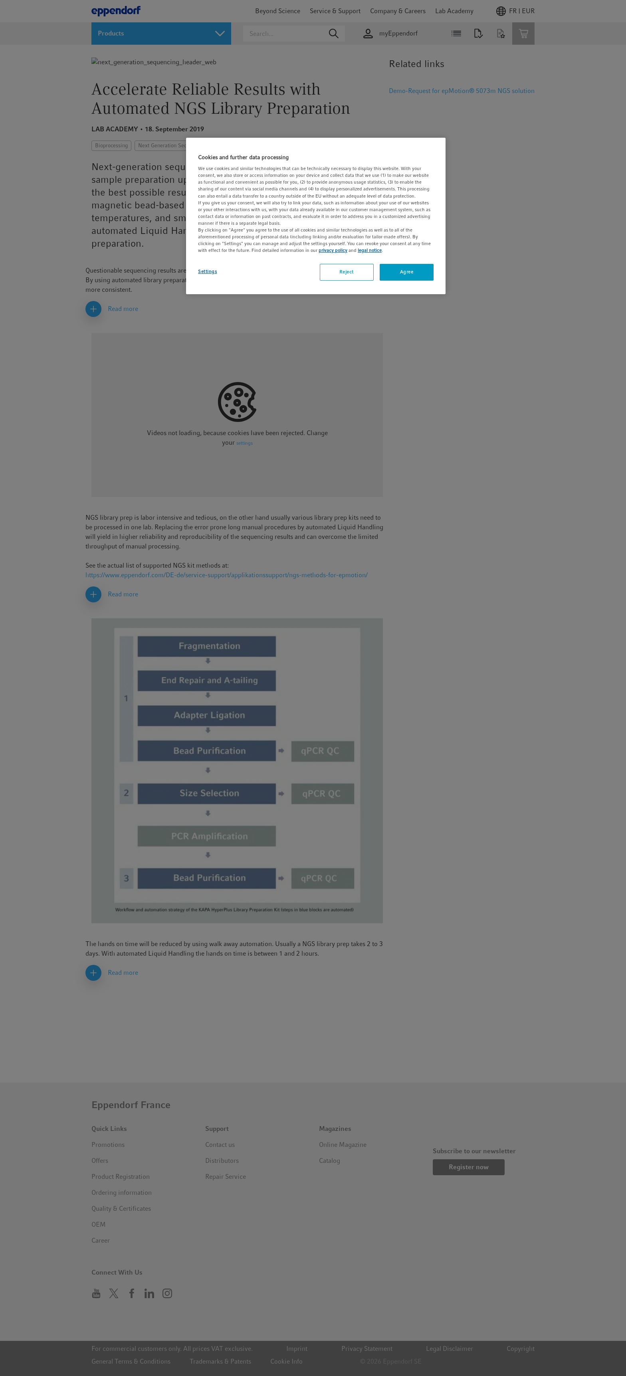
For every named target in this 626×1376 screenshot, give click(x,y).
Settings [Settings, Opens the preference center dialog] (207, 271)
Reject (346, 272)
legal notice (370, 250)
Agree (407, 272)
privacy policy (333, 250)
